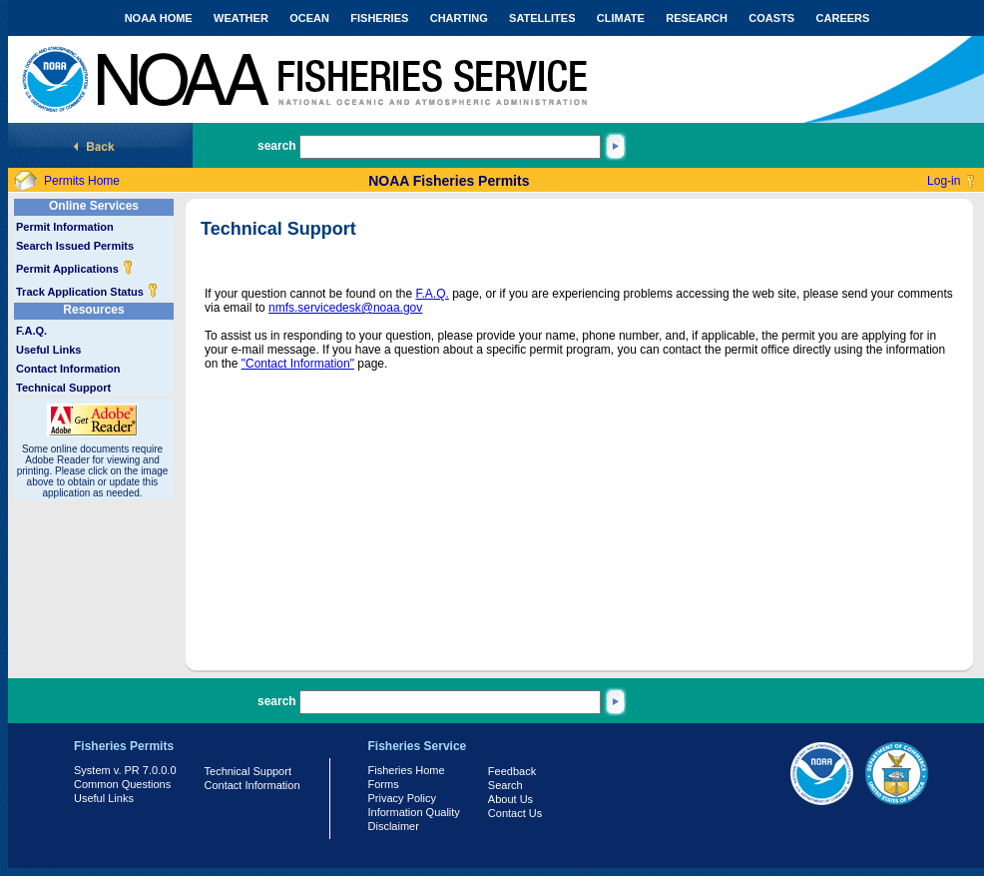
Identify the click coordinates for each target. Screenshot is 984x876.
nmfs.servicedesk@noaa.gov (345, 308)
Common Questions (122, 784)
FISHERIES (379, 18)
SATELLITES (542, 18)
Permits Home (82, 181)
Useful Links (48, 350)
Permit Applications (75, 269)
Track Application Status (87, 292)
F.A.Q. (31, 331)
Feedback (512, 771)
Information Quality (414, 812)
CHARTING (459, 18)
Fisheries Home (406, 770)
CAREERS (843, 18)
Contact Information (68, 369)
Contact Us (515, 813)
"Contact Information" (298, 364)
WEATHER (241, 18)
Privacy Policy (402, 798)
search (276, 146)
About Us (510, 799)
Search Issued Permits (75, 246)
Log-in (943, 181)
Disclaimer (393, 826)
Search (505, 785)
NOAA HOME (159, 18)
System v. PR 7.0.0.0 (125, 770)
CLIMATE (621, 18)
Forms (383, 784)
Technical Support (63, 388)
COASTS (771, 18)
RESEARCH (697, 18)
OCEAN (309, 18)
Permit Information (65, 227)
